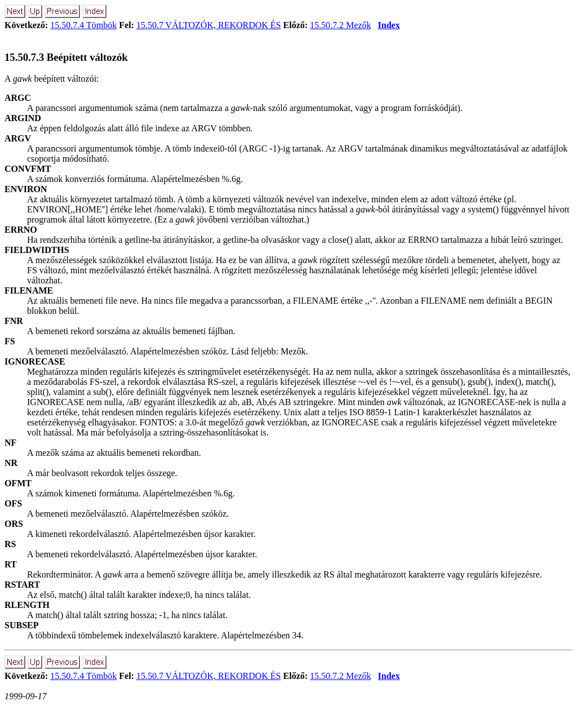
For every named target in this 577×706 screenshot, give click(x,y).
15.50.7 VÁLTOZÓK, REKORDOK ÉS (208, 25)
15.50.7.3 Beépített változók (66, 57)
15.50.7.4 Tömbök (83, 25)
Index (389, 25)
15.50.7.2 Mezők (340, 25)
